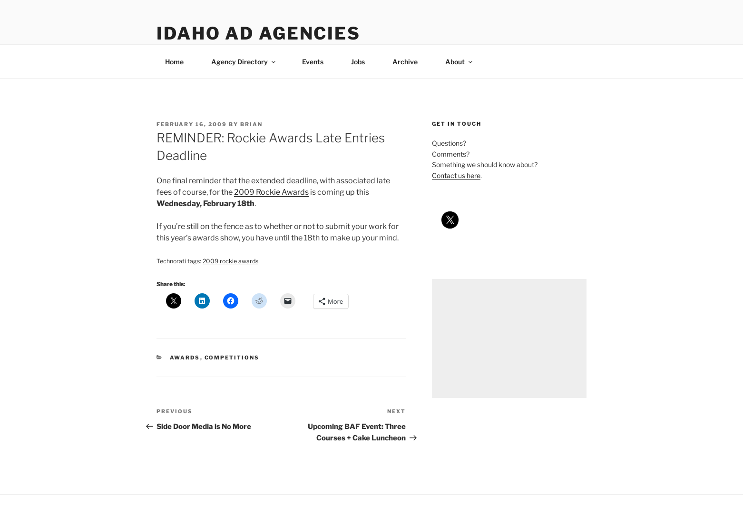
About (459, 62)
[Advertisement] (509, 338)
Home (174, 62)
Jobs (358, 62)
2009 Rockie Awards (271, 192)
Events (312, 62)
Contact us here (456, 175)
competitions (232, 357)
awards (185, 357)
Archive (405, 62)
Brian (251, 124)
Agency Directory (244, 62)
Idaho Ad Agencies (258, 33)
